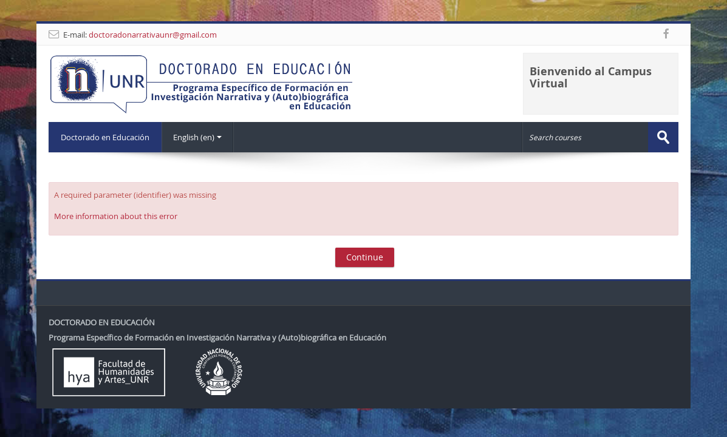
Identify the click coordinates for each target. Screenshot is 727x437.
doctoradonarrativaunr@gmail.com (153, 34)
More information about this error (115, 216)
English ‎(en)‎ (197, 137)
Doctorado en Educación (105, 137)
